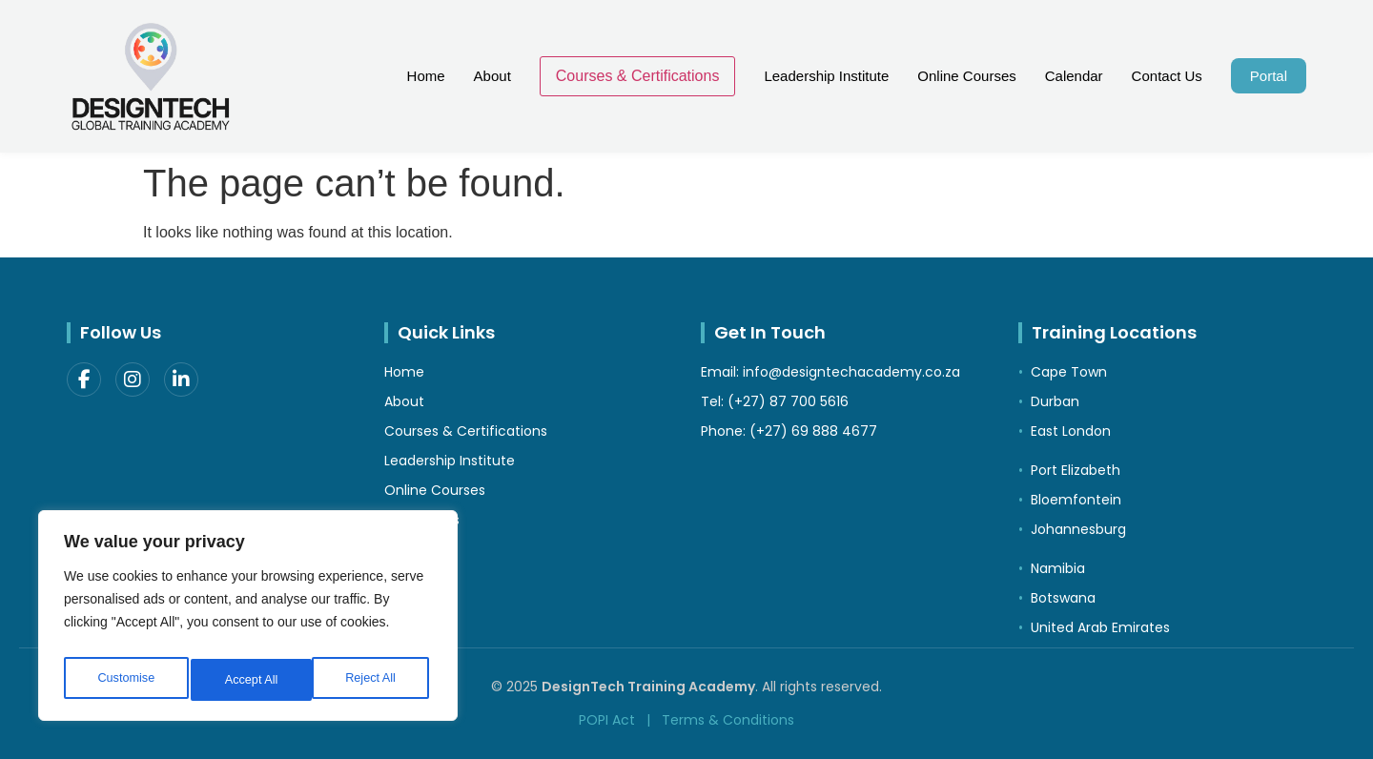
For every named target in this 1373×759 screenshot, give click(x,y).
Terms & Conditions (728, 719)
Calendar (1074, 76)
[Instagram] (132, 379)
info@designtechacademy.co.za (851, 371)
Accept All (373, 679)
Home (426, 76)
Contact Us (1167, 76)
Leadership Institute (826, 76)
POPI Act (607, 719)
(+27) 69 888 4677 (813, 431)
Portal (1268, 76)
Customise (124, 679)
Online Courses (966, 76)
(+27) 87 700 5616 (788, 401)
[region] (248, 621)
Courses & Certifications (638, 76)
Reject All (249, 679)
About (492, 76)
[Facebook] (84, 379)
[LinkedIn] (181, 379)
